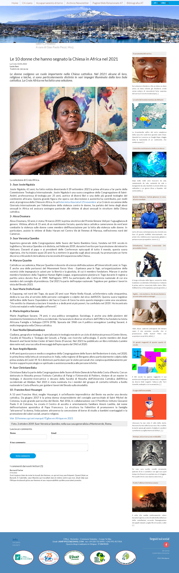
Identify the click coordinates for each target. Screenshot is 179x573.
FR (163, 3)
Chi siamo (27, 2)
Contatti (16, 545)
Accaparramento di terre (49, 2)
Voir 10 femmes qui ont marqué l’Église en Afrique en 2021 (41, 418)
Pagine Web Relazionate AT (108, 2)
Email (53, 433)
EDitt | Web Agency (163, 558)
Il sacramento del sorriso (142, 54)
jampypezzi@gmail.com (71, 541)
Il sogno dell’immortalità (142, 390)
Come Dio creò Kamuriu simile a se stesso (148, 148)
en (101, 544)
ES (167, 3)
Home (15, 2)
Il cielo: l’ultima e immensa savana (145, 483)
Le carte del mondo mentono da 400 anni (148, 100)
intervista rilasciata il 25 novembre (77, 202)
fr (104, 544)
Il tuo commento (17, 442)
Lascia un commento (21, 429)
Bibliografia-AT (135, 2)
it (99, 544)
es (107, 544)
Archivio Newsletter (78, 2)
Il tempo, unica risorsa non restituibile (147, 437)
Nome (13, 433)
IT (155, 3)
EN (159, 3)
